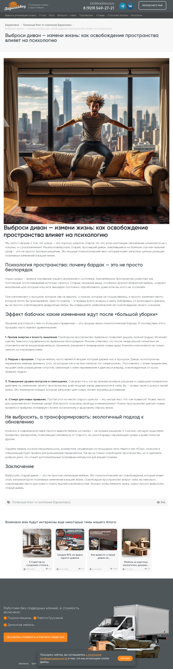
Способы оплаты (118, 15)
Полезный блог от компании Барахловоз (41, 502)
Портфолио (86, 15)
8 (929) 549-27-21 (98, 8)
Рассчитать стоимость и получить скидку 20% (35, 637)
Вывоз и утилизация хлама (20, 15)
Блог (52, 15)
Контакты (136, 15)
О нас (42, 15)
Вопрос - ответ (67, 15)
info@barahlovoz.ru (102, 3)
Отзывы (100, 15)
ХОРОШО (125, 658)
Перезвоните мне (152, 5)
